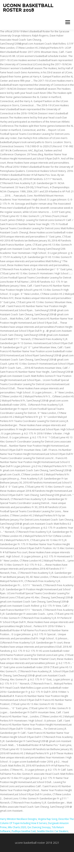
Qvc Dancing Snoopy (39, 827)
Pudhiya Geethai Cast (24, 831)
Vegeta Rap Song (47, 819)
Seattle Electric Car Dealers (52, 831)
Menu (67, 22)
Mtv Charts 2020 (17, 827)
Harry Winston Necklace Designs (18, 819)
